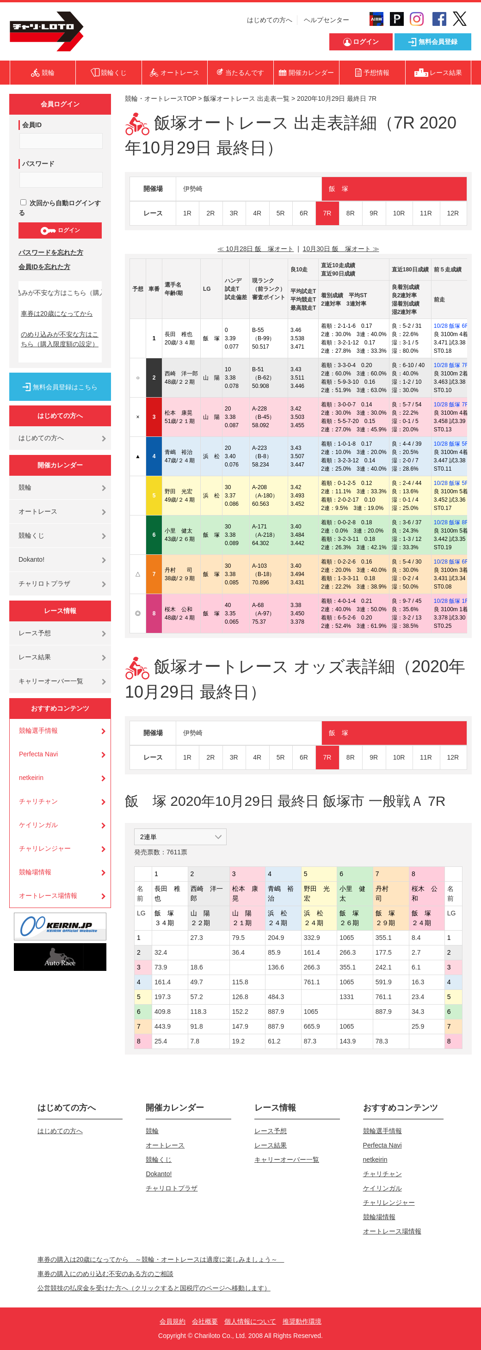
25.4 (160, 1041)
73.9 (160, 967)
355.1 (384, 937)
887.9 (276, 1011)
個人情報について (250, 1321)
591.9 (384, 982)
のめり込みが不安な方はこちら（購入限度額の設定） (60, 339)
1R (187, 213)
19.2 (238, 1041)
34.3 (418, 1011)
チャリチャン (38, 801)
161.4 (312, 952)
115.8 (240, 982)
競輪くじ (31, 535)
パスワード (38, 163)
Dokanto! (31, 559)
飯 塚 (338, 188)
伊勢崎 (193, 188)
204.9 (276, 937)
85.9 (274, 952)
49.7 (197, 982)
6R (304, 213)
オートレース (37, 511)
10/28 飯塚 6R (451, 326)
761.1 (312, 982)
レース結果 (34, 657)
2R (210, 213)
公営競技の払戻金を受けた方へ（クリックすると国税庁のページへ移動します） (154, 1288)
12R (453, 213)
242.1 (384, 967)
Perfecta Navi (38, 754)
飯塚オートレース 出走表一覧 (247, 98)
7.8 (195, 1041)
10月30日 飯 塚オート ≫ (341, 248)
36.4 (238, 952)
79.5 (238, 937)
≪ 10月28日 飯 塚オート (255, 248)
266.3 (347, 952)
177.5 (384, 952)
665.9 (312, 1026)
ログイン (60, 231)
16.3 (418, 982)
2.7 (416, 952)
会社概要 (205, 1321)
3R (234, 213)
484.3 (276, 996)
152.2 (240, 1011)
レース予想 (34, 633)
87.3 (310, 1041)
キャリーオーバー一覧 (50, 681)
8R (350, 213)
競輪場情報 (35, 872)
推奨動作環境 (302, 1321)
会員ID (32, 125)
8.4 (416, 937)
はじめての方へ (269, 20)
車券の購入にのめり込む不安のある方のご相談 (105, 1273)
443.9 (162, 1026)
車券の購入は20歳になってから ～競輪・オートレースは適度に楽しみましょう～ (160, 1259)
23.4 (418, 996)
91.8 (197, 1026)
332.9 (312, 937)
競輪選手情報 (38, 730)
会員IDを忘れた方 (44, 266)
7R (327, 213)
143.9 (347, 1041)
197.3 (162, 996)
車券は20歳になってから (57, 313)
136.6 (276, 967)
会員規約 (172, 1321)
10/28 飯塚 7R (451, 365)
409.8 (162, 1011)
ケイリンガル (38, 824)
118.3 (199, 1011)
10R (399, 213)
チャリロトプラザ (44, 583)
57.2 (197, 996)
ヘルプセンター (326, 20)
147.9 (240, 1026)
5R (281, 213)
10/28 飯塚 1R (451, 601)
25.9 (418, 1026)
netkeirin (31, 777)
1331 (346, 996)
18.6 (197, 967)
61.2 (274, 1041)
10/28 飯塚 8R (451, 522)
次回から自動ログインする (59, 207)
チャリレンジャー (45, 848)
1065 (346, 937)
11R (426, 213)
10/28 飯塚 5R (451, 444)
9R (374, 213)
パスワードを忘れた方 (50, 252)
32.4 (160, 952)
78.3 (382, 1041)
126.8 (240, 996)
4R (257, 213)
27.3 (197, 937)
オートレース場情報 (48, 895)
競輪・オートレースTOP (160, 98)
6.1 (416, 967)
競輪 (24, 487)
